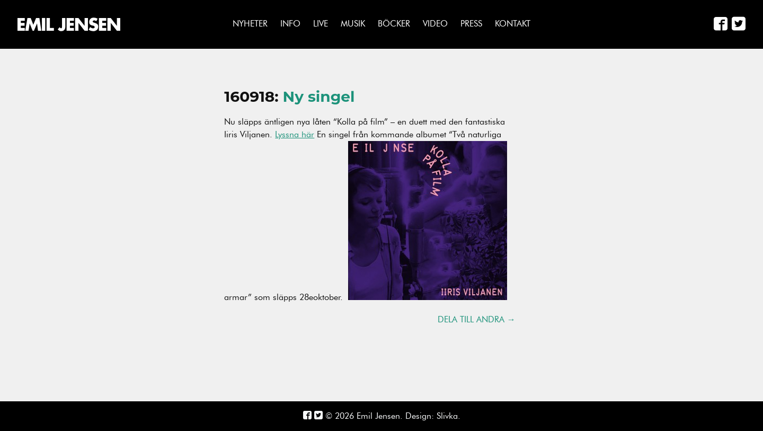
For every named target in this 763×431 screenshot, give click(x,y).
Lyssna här (294, 134)
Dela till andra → (477, 319)
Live (320, 24)
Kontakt (512, 24)
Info (290, 24)
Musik (353, 24)
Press (471, 24)
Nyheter (250, 24)
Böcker (394, 24)
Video (435, 24)
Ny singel (319, 96)
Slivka (447, 416)
